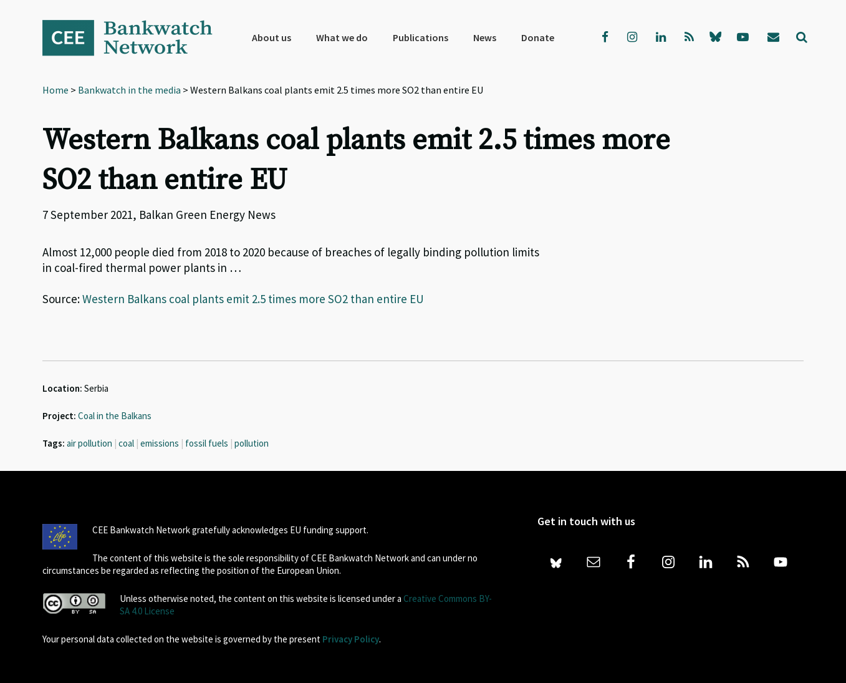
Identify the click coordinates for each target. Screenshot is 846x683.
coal (126, 443)
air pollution (89, 443)
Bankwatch (135, 37)
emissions (159, 443)
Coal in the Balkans (114, 416)
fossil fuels (206, 443)
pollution (251, 443)
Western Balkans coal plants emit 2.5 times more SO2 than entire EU (253, 298)
